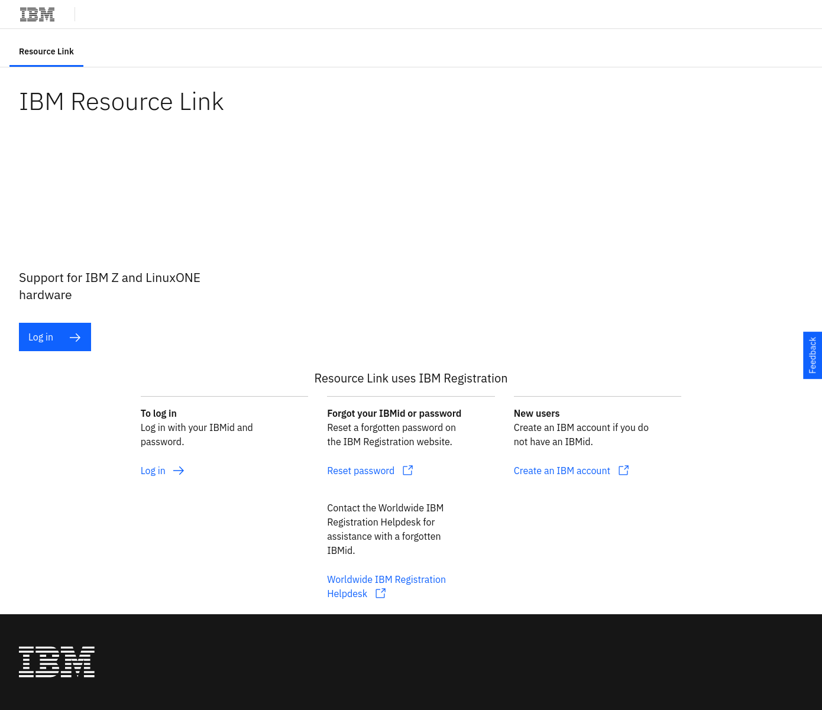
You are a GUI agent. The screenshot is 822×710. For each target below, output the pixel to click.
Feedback (812, 354)
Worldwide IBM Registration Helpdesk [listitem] (386, 586)
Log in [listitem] (54, 337)
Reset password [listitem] (360, 470)
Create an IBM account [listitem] (562, 470)
